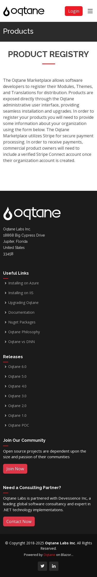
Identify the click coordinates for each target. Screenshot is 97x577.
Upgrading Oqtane (23, 302)
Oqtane (49, 554)
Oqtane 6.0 (17, 366)
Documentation (21, 312)
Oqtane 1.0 (17, 415)
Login (73, 11)
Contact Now (18, 521)
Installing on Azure (23, 283)
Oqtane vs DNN (21, 342)
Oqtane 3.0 (17, 396)
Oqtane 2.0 (17, 406)
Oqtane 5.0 (17, 376)
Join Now (15, 469)
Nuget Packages (22, 322)
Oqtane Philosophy (24, 332)
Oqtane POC (18, 425)
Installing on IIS (20, 293)
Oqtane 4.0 (17, 386)
